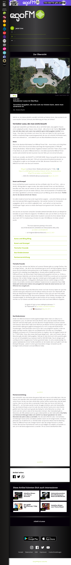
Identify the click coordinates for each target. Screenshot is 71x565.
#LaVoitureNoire (56, 171)
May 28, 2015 (46, 309)
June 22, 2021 (50, 232)
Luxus (42, 521)
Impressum (43, 552)
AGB (36, 552)
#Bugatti (23, 169)
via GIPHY (40, 392)
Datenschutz (29, 552)
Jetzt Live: (16, 28)
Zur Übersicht (40, 54)
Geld (37, 521)
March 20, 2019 (53, 176)
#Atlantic (43, 171)
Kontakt (20, 552)
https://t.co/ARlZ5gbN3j (26, 171)
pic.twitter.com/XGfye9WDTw (43, 173)
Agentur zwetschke (42, 561)
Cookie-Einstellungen (55, 552)
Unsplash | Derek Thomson (60, 95)
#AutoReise (36, 171)
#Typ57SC (31, 173)
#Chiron (48, 171)
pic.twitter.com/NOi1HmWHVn (46, 306)
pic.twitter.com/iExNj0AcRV (40, 230)
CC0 (68, 95)
